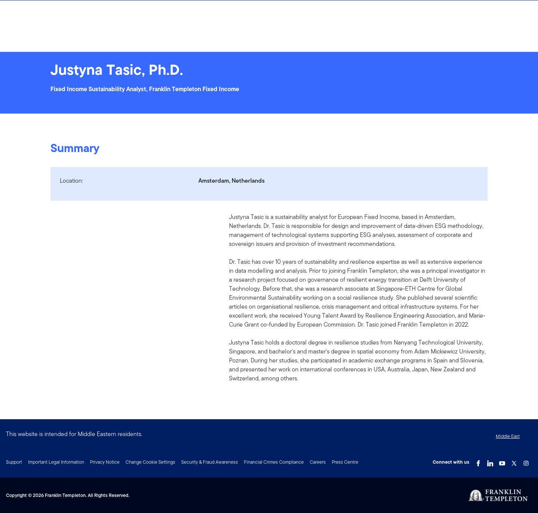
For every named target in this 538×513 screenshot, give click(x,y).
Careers (318, 462)
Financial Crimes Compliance (274, 462)
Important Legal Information (56, 462)
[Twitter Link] (514, 461)
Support (14, 462)
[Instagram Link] (526, 461)
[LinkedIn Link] (490, 461)
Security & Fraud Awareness (209, 462)
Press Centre (345, 462)
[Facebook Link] (478, 461)
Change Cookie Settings (150, 462)
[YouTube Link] (502, 461)
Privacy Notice (105, 462)
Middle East (508, 436)
